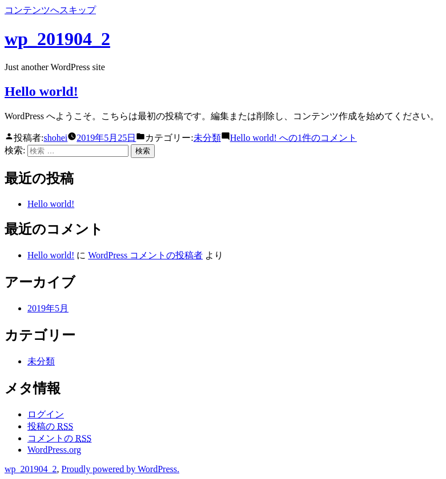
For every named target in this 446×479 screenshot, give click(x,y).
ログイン (45, 414)
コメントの (59, 438)
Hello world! (41, 91)
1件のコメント (293, 138)
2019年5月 (48, 308)
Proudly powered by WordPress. (120, 469)
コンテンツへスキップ (50, 10)
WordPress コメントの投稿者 (145, 255)
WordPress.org (54, 449)
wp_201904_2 (57, 39)
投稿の (50, 426)
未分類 (207, 138)
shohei (55, 138)
